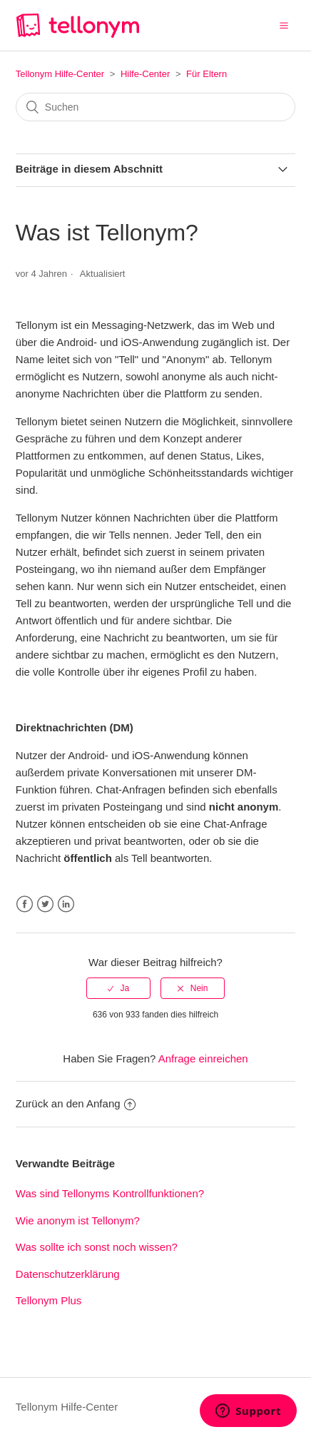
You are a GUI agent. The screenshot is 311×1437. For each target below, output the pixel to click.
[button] (284, 25)
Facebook (25, 904)
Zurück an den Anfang (76, 1103)
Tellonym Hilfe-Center (60, 73)
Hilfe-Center (145, 73)
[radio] (118, 988)
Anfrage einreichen (203, 1058)
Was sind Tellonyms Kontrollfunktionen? (110, 1193)
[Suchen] (155, 107)
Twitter (45, 904)
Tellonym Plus (49, 1300)
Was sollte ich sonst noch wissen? (97, 1247)
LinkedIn (66, 904)
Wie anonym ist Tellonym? (79, 1220)
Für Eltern (206, 73)
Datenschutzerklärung (68, 1274)
